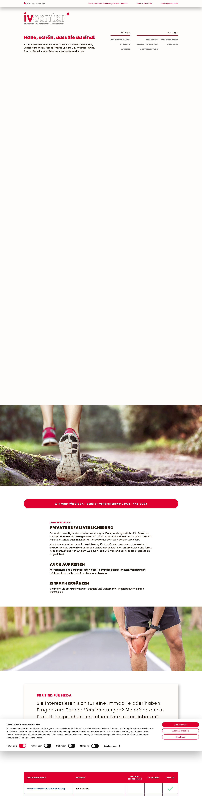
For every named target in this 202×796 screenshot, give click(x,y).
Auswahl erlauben (180, 776)
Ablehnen (180, 782)
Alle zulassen (180, 769)
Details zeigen (109, 791)
